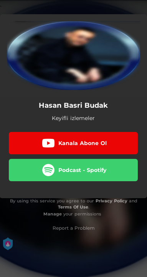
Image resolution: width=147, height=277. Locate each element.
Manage (52, 214)
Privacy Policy (111, 201)
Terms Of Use (73, 207)
